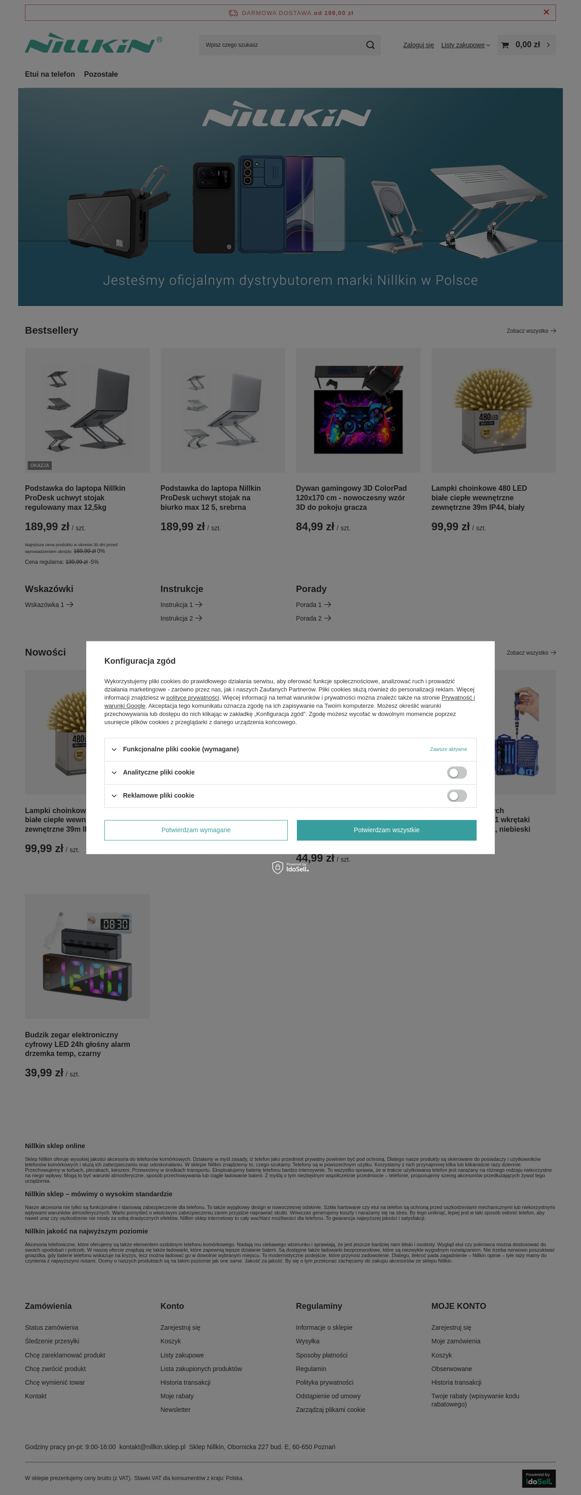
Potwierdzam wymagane (196, 830)
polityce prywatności (193, 697)
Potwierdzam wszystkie (387, 830)
